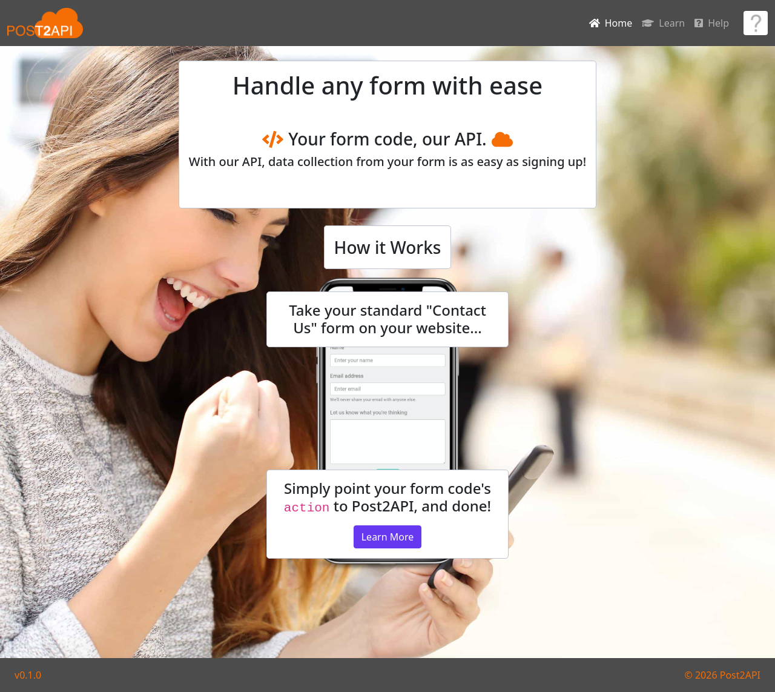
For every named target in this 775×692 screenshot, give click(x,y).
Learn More (387, 537)
